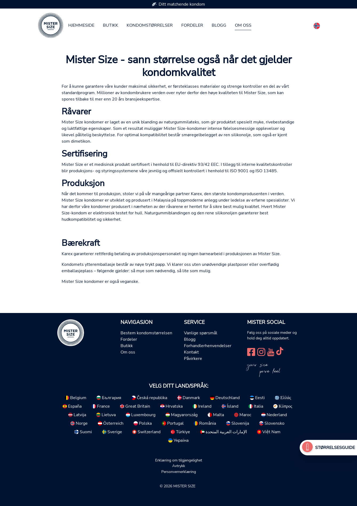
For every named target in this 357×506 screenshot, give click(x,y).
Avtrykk (178, 465)
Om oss (243, 25)
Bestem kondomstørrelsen (146, 333)
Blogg (219, 25)
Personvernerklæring (178, 471)
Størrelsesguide (335, 448)
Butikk (110, 25)
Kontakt (191, 352)
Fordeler (192, 25)
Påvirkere (193, 359)
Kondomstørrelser (150, 25)
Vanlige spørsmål (200, 333)
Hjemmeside (81, 25)
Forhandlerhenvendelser (207, 346)
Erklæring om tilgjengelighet (178, 460)
